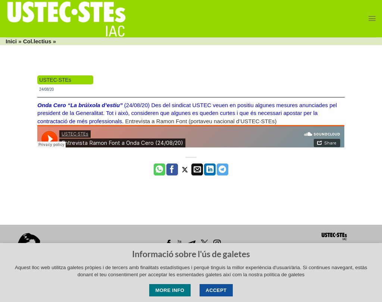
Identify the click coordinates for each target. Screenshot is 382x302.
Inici (11, 41)
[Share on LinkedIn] (210, 169)
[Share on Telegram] (222, 169)
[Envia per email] (197, 169)
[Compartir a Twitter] (185, 169)
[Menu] (372, 18)
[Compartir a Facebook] (172, 169)
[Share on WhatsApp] (159, 169)
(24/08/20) (94, 105)
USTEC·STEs (55, 80)
